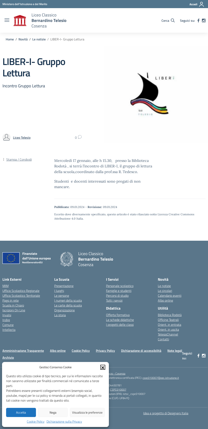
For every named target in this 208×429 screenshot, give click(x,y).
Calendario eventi (169, 295)
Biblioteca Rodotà (170, 314)
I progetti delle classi (120, 324)
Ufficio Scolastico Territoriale (21, 295)
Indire (6, 319)
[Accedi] (197, 4)
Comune (8, 324)
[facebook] (198, 20)
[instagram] (204, 20)
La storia (60, 315)
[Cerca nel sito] (168, 20)
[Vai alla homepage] (19, 20)
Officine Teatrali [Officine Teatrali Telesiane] (168, 319)
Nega (53, 412)
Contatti (163, 339)
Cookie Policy (35, 421)
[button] (103, 367)
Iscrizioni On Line (13, 310)
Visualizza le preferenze (87, 412)
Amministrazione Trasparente (23, 350)
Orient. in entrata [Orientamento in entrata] (169, 324)
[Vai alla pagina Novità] (23, 39)
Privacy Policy (105, 350)
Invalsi (6, 315)
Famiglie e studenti (118, 290)
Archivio (8, 357)
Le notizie (164, 285)
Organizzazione (64, 310)
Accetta (21, 412)
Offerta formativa (118, 314)
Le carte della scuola (68, 305)
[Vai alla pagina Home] (10, 39)
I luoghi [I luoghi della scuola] (59, 290)
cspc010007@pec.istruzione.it (161, 378)
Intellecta (8, 329)
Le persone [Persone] (61, 295)
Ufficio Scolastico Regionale (20, 290)
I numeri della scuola (68, 300)
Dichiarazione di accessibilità (141, 350)
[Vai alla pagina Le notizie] (39, 39)
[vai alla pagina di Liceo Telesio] (21, 137)
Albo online (165, 300)
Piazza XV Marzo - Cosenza (109, 373)
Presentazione (64, 285)
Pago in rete (10, 300)
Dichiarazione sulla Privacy (64, 421)
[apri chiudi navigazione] (6, 20)
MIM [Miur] (5, 285)
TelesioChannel (168, 334)
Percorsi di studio (117, 295)
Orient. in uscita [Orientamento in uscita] (168, 329)
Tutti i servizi (114, 300)
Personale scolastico (119, 285)
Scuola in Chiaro (13, 305)
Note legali (174, 350)
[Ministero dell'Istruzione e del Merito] (24, 4)
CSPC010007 (118, 389)
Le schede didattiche (120, 319)
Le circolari (165, 290)
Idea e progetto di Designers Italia (165, 413)
